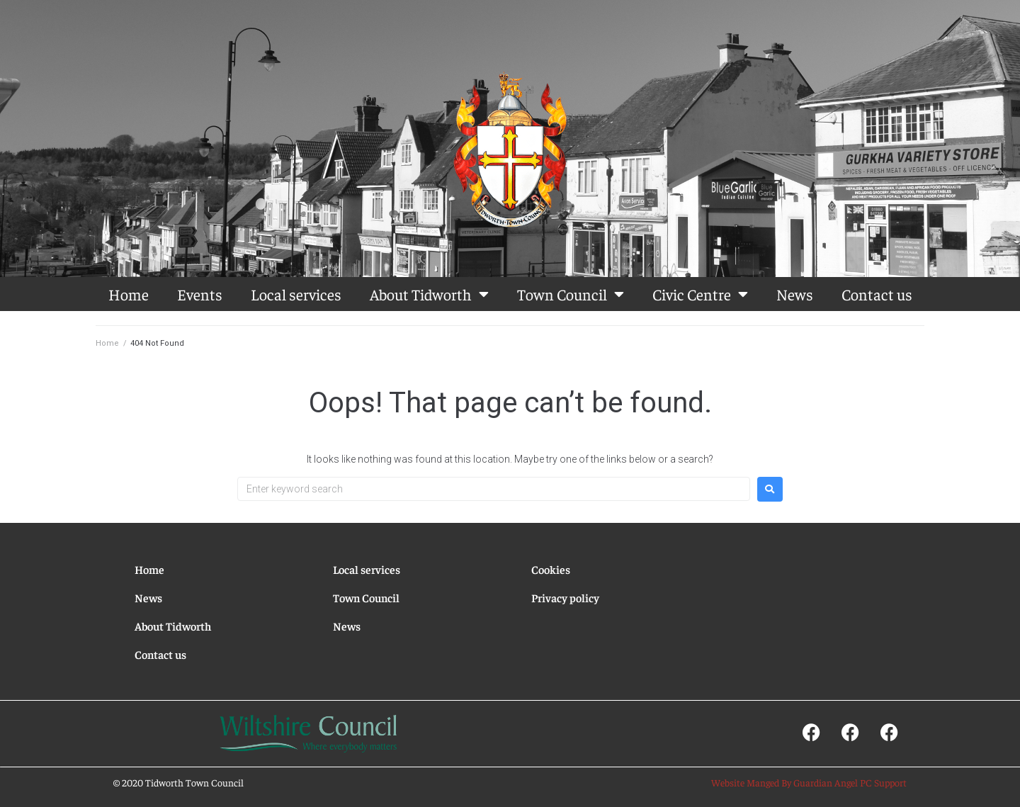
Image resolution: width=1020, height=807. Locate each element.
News (794, 294)
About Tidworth (429, 294)
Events (199, 294)
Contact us (877, 294)
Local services (296, 294)
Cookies (550, 569)
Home (128, 294)
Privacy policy (565, 597)
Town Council (570, 294)
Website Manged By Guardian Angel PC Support (809, 782)
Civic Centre (700, 294)
